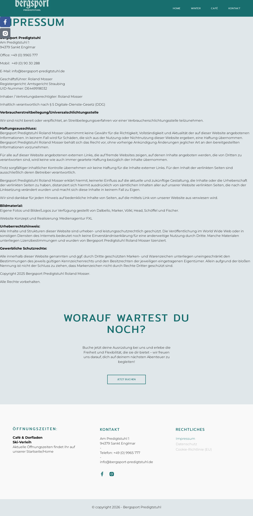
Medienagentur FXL (75, 218)
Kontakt (234, 8)
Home (177, 8)
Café (214, 8)
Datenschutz (186, 444)
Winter (196, 8)
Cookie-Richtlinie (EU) (194, 450)
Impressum (185, 439)
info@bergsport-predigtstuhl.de (38, 71)
